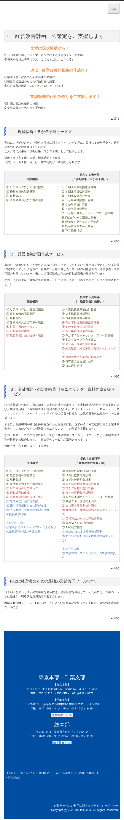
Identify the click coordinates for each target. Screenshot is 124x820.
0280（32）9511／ (51, 736)
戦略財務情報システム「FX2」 (23, 603)
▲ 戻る (115, 118)
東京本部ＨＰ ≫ (62, 715)
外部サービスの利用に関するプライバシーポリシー (86, 805)
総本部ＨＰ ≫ (62, 742)
